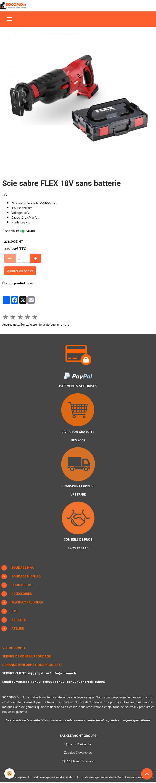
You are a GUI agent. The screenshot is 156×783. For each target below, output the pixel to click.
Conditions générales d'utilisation (53, 777)
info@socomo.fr (64, 673)
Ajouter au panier (20, 270)
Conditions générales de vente (100, 777)
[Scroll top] (147, 774)
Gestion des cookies (139, 777)
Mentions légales (14, 777)
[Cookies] (10, 773)
